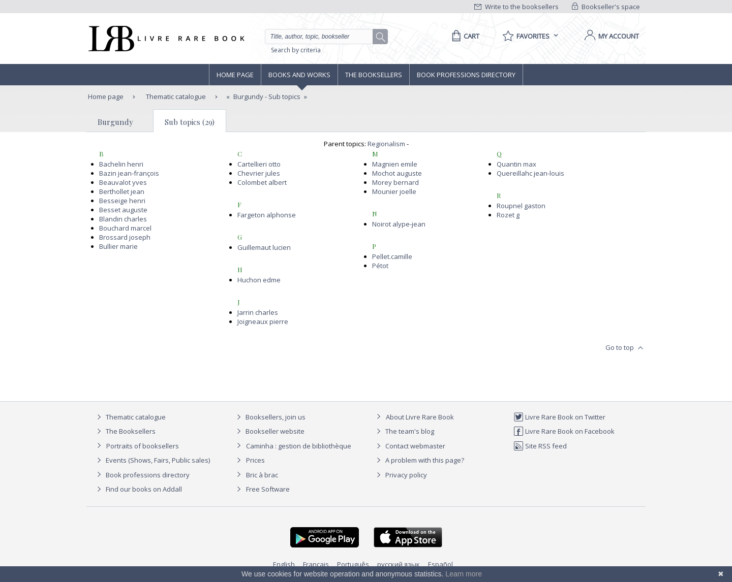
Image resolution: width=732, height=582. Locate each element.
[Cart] (463, 36)
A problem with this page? (419, 460)
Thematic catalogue (175, 96)
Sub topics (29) (190, 122)
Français (316, 564)
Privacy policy (400, 475)
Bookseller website (269, 431)
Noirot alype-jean (398, 224)
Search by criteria (296, 50)
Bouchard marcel (125, 228)
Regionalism (386, 143)
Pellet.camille (392, 256)
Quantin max (516, 164)
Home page (235, 74)
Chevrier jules (258, 173)
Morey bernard (395, 182)
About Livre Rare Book (420, 417)
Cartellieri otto (259, 164)
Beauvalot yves (123, 182)
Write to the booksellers (516, 6)
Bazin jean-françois (129, 173)
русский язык (398, 564)
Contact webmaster (409, 446)
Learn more (463, 574)
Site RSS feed (540, 446)
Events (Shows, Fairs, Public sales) (152, 460)
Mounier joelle (394, 191)
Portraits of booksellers (142, 445)
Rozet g (508, 214)
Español (440, 564)
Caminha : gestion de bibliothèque (298, 445)
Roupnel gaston (521, 205)
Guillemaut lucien (264, 247)
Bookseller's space (606, 6)
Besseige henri (122, 200)
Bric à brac (262, 474)
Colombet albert (262, 182)
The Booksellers (373, 74)
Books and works (299, 74)
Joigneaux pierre (262, 321)
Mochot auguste (397, 173)
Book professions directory (466, 74)
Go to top (625, 348)
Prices (255, 460)
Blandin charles (123, 218)
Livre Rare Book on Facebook (564, 431)
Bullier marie (118, 246)
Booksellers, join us (270, 417)
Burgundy (115, 122)
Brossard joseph (124, 237)
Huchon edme (259, 279)
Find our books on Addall (138, 489)
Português (353, 564)
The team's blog (404, 431)
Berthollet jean (121, 191)
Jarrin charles (257, 312)
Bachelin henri (121, 164)
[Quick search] (323, 36)
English (284, 564)
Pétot (380, 265)
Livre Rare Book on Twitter (559, 417)
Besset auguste (123, 209)
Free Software (268, 489)
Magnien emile (394, 164)
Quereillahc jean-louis (530, 173)
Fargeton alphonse (266, 214)
